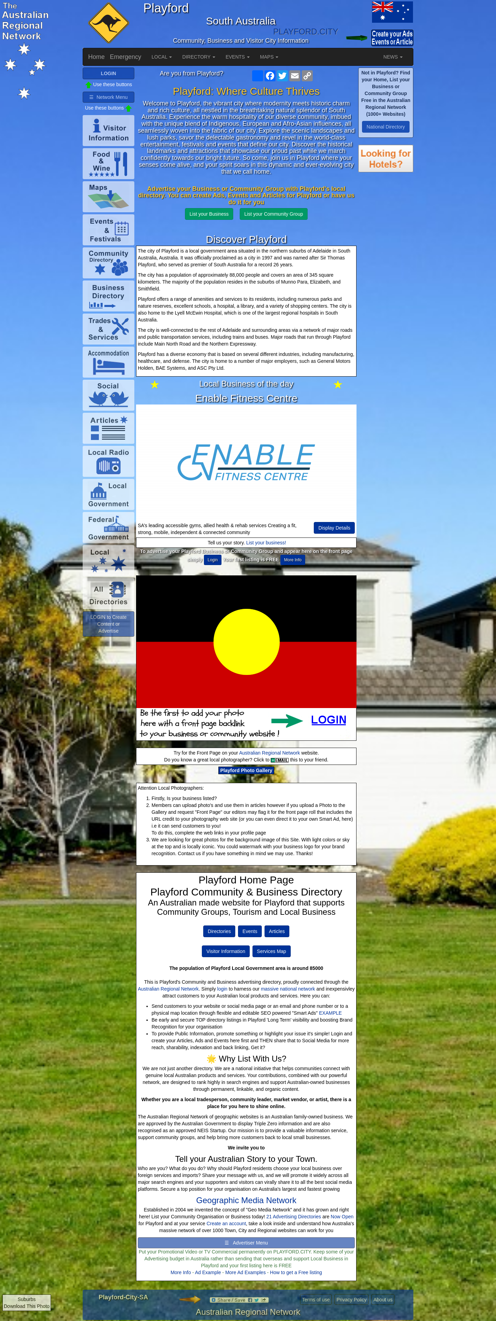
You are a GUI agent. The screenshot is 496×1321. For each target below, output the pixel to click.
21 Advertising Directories (293, 1216)
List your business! (266, 542)
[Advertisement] (385, 289)
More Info (180, 1272)
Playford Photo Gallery (246, 770)
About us (382, 1299)
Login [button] (213, 559)
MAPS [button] (269, 57)
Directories (219, 931)
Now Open (342, 1216)
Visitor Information (225, 951)
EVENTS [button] (238, 57)
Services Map (271, 951)
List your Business (209, 214)
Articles (277, 931)
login (222, 989)
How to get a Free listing (296, 1272)
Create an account (226, 1223)
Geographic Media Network (246, 1200)
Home (96, 56)
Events (249, 931)
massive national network (288, 989)
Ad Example (208, 1272)
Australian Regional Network (269, 753)
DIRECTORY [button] (198, 57)
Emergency (125, 56)
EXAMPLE (330, 1013)
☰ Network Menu (108, 97)
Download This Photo (27, 1306)
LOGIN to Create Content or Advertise (108, 624)
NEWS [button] (393, 57)
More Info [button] (293, 559)
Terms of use (316, 1299)
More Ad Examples (245, 1272)
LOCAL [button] (162, 57)
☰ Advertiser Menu (246, 1243)
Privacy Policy (351, 1299)
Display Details (334, 528)
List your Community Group (273, 214)
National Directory (385, 127)
